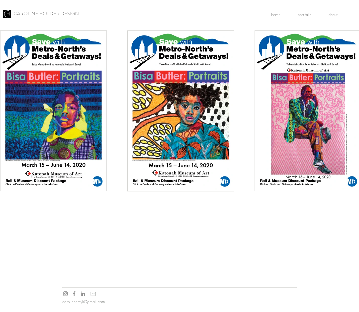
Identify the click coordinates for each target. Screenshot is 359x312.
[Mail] (93, 294)
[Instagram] (65, 294)
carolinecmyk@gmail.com (83, 301)
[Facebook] (74, 294)
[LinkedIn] (83, 294)
